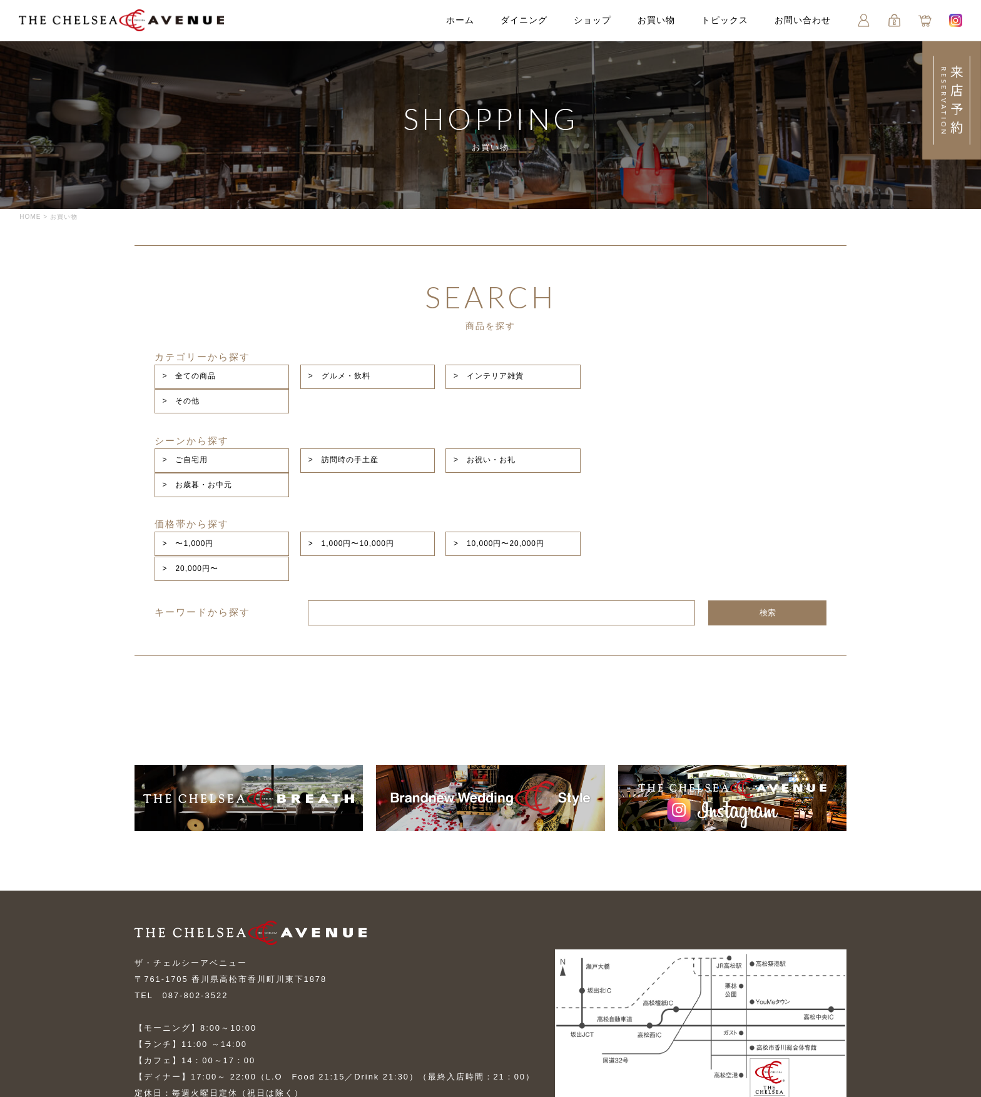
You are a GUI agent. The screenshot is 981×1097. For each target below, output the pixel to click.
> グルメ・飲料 (465, 366)
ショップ (592, 21)
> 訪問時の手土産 (469, 411)
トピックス (724, 21)
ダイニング (523, 21)
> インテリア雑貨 (606, 366)
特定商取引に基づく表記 (383, 1037)
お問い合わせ (802, 21)
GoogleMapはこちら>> (613, 1010)
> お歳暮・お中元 (743, 411)
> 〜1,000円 (322, 455)
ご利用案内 (158, 1037)
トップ (149, 1014)
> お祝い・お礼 (602, 411)
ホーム (459, 21)
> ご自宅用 (320, 411)
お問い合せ (497, 1014)
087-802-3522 (195, 884)
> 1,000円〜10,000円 (477, 455)
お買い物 (655, 21)
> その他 (727, 366)
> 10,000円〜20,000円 (616, 455)
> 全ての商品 (324, 366)
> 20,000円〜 (736, 455)
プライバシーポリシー (257, 1037)
